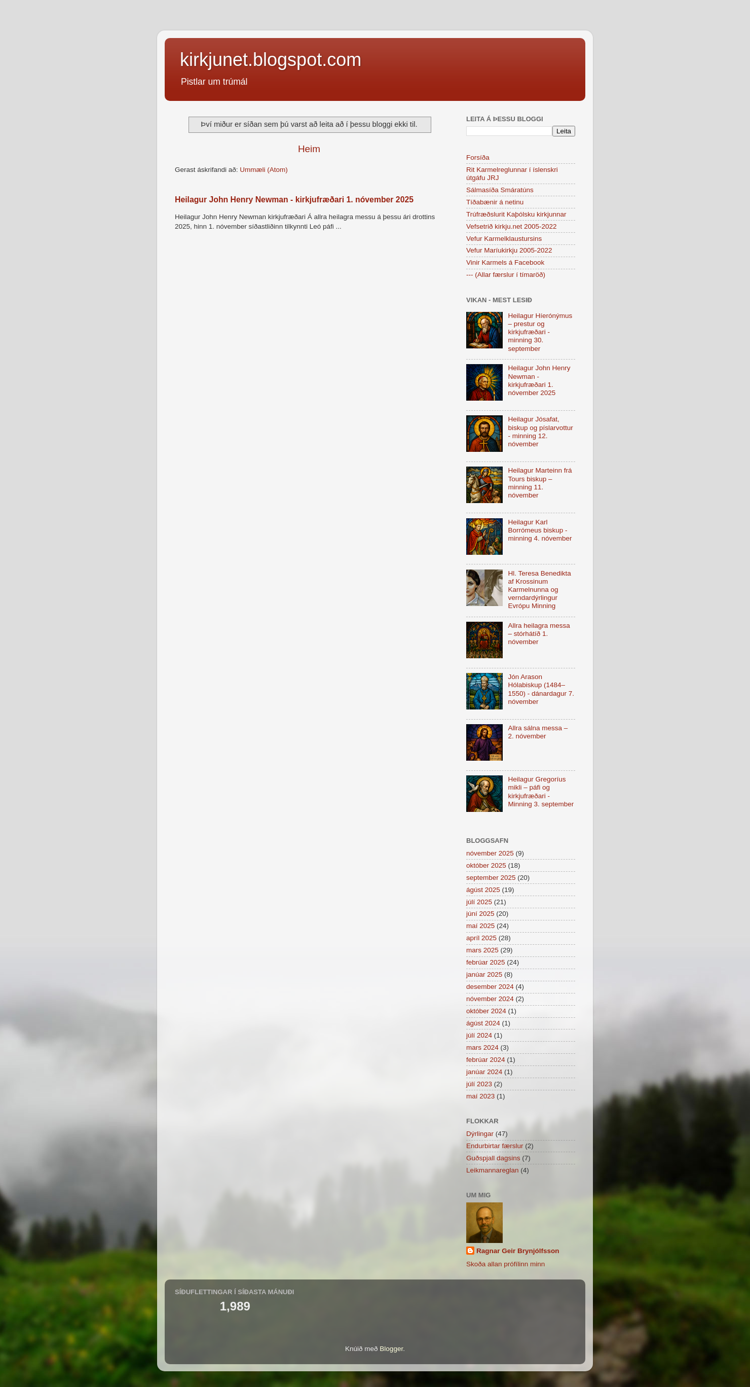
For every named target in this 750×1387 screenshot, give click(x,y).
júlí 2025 (479, 902)
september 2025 (491, 877)
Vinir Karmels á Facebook (505, 262)
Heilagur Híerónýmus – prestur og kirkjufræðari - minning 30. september (540, 332)
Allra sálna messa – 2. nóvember (538, 732)
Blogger (391, 1349)
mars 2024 (482, 1047)
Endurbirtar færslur (494, 1146)
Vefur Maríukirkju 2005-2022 (509, 250)
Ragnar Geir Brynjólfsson (517, 1251)
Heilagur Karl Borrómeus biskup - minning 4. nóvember (540, 530)
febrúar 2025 (485, 962)
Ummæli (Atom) (264, 169)
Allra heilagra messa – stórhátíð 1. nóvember (539, 634)
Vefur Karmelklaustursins (504, 238)
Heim (309, 149)
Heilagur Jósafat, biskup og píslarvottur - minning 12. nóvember (540, 431)
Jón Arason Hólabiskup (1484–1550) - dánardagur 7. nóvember (541, 689)
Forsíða (478, 157)
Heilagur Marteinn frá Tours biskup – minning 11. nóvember (540, 483)
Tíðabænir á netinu (494, 202)
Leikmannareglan (492, 1170)
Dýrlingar (480, 1133)
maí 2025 (480, 926)
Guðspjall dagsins (493, 1158)
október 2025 (486, 865)
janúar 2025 (484, 974)
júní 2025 (480, 913)
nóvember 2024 (490, 999)
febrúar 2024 (485, 1059)
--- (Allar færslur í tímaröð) (505, 274)
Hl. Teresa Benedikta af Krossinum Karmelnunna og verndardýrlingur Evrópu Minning (539, 590)
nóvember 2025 (490, 853)
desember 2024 (490, 986)
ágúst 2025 (483, 890)
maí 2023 (480, 1096)
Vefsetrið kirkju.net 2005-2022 (511, 226)
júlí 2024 (479, 1035)
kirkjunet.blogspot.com (270, 59)
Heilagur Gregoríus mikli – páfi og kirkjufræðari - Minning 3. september (541, 791)
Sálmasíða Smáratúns (500, 190)
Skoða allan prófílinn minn (505, 1264)
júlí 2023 (479, 1084)
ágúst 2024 (483, 1023)
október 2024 (486, 1011)
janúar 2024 (484, 1072)
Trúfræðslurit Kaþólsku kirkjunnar (516, 214)
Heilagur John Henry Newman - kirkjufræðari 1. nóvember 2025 (294, 199)
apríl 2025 (481, 938)
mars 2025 (482, 950)
